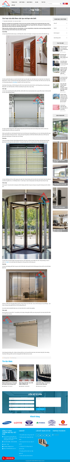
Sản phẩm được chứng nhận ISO (26, 434)
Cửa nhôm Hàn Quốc (60, 138)
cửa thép (15, 82)
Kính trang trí (56, 33)
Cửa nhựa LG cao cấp (60, 184)
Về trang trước (6, 357)
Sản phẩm (29, 2)
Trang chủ (14, 2)
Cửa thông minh (57, 37)
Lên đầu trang (13, 357)
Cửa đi (55, 28)
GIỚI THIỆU (21, 2)
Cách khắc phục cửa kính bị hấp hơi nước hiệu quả (43, 383)
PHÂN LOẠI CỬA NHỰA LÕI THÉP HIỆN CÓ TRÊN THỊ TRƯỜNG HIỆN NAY (63, 70)
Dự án (36, 2)
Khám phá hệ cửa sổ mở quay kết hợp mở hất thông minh (9, 383)
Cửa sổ (55, 23)
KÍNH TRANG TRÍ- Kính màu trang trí (59, 230)
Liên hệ (13, 5)
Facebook (56, 434)
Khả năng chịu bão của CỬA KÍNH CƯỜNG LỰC (26, 383)
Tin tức (43, 2)
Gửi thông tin (41, 409)
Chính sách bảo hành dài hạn (26, 455)
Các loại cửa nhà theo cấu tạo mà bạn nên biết (63, 78)
